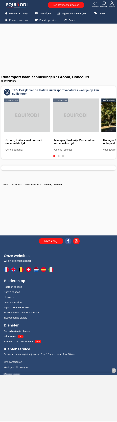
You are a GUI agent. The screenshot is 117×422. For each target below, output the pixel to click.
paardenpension (13, 302)
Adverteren (10, 336)
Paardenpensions (45, 20)
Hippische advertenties (16, 307)
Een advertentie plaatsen (66, 5)
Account (112, 5)
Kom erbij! (51, 241)
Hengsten (9, 297)
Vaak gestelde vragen (16, 367)
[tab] (54, 156)
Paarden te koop (13, 286)
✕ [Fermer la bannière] (114, 370)
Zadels (99, 13)
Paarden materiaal (16, 20)
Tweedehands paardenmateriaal (21, 312)
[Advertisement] (58, 49)
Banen (69, 20)
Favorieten (94, 5)
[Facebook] (68, 241)
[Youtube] (76, 241)
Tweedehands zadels (15, 317)
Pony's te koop (12, 292)
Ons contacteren (13, 361)
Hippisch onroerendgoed (71, 13)
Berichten (103, 5)
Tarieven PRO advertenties (18, 341)
